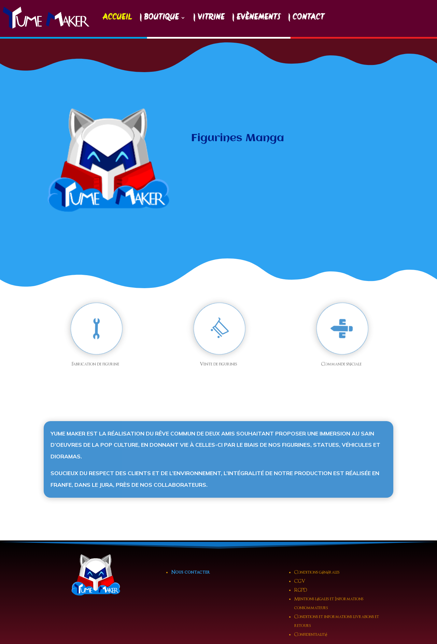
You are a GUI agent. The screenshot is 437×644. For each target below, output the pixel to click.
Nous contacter (190, 572)
